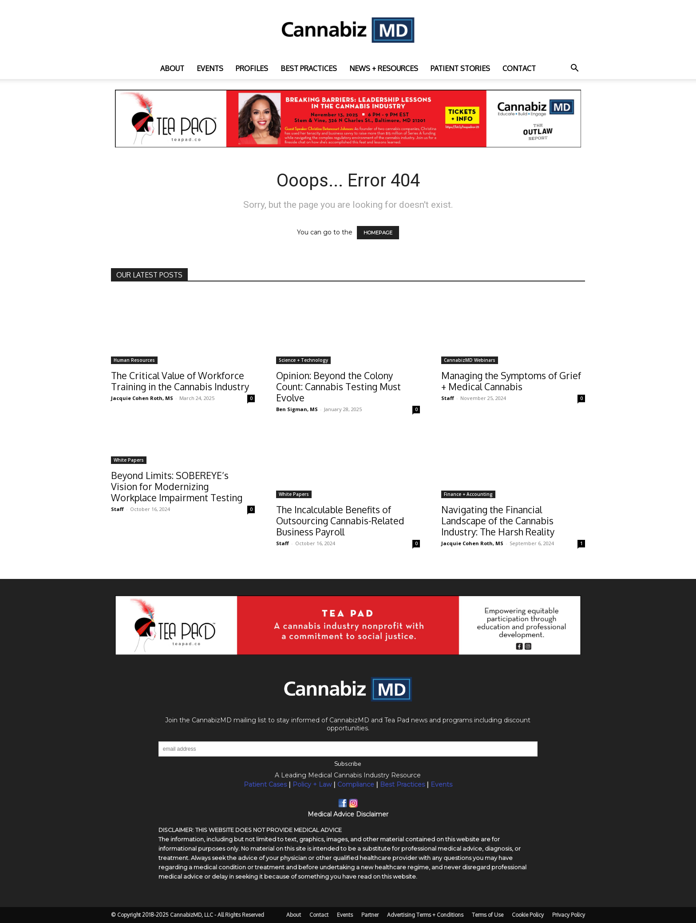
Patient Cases (265, 784)
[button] (574, 69)
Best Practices (402, 784)
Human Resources (134, 360)
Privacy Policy (568, 914)
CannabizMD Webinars (469, 360)
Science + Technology (303, 360)
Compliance (355, 784)
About (172, 68)
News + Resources (383, 68)
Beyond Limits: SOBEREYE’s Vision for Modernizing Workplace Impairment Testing (176, 486)
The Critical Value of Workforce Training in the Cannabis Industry (180, 380)
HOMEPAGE (378, 233)
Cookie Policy (528, 914)
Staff (447, 398)
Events (210, 68)
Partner (370, 914)
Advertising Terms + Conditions (425, 914)
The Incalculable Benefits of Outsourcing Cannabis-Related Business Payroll (340, 520)
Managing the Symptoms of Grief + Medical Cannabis (511, 380)
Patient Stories (460, 68)
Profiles (252, 68)
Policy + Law (312, 784)
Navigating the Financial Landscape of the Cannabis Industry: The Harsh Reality (497, 520)
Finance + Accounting (468, 494)
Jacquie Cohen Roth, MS (142, 398)
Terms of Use (487, 914)
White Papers (129, 460)
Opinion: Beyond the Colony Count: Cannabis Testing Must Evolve (338, 386)
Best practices (309, 68)
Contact (519, 68)
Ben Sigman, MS (297, 409)
